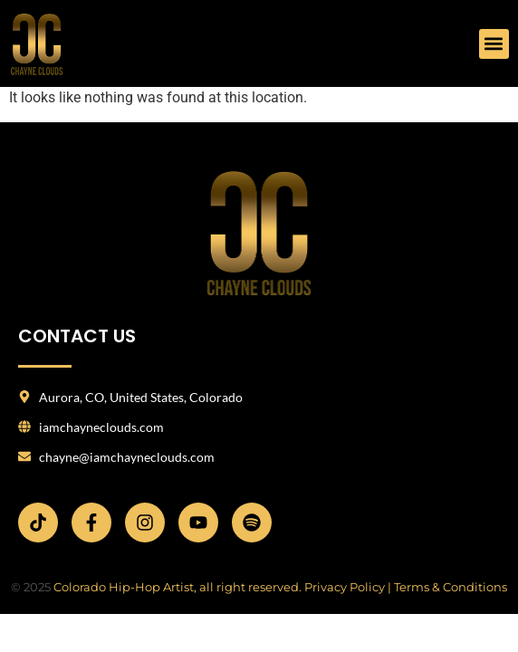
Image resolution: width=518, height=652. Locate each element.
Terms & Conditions (450, 587)
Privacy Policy (344, 587)
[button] (494, 44)
